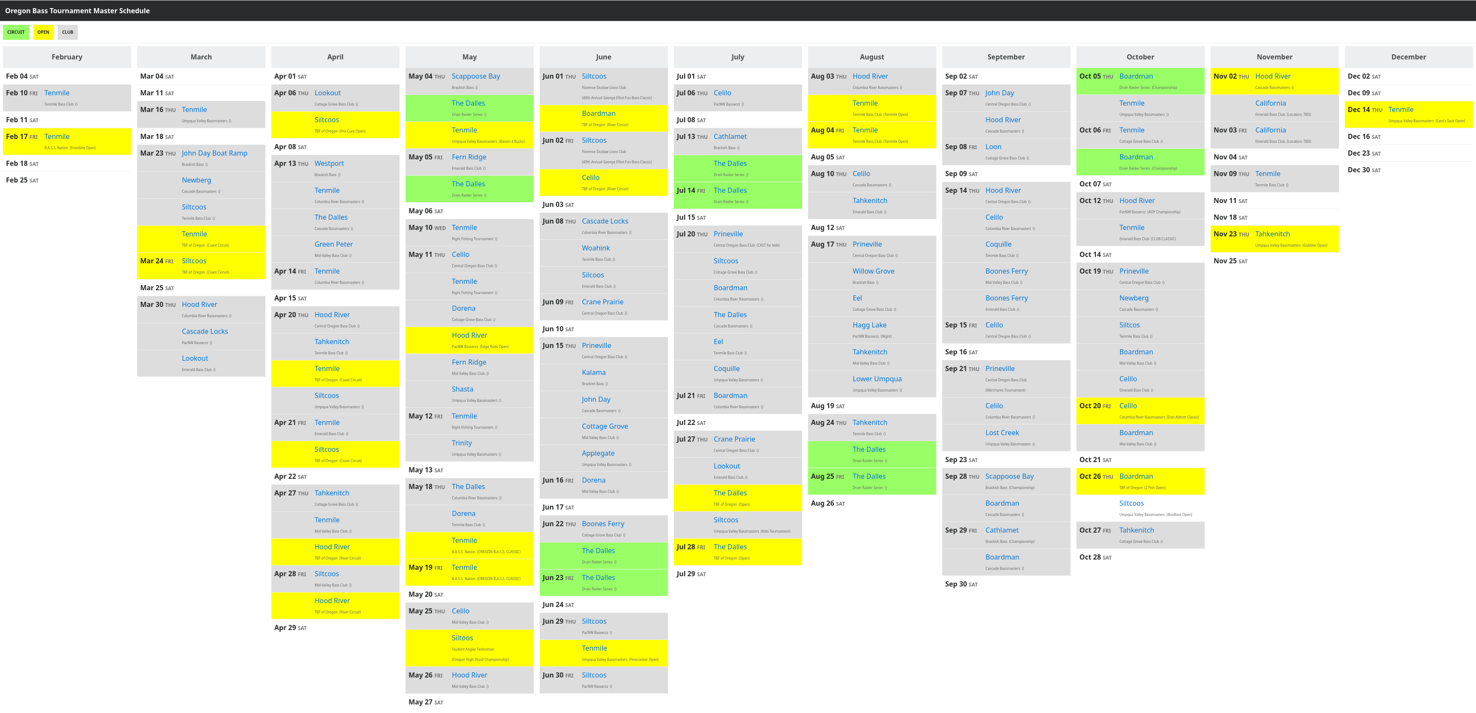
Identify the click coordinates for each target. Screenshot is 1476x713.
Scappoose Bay (476, 76)
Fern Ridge (469, 157)
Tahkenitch (332, 341)
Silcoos (593, 275)
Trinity (462, 443)
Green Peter (334, 244)
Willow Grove (873, 271)
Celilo (461, 254)
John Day (596, 399)
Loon (993, 146)
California (1270, 103)
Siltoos (462, 637)
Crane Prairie (602, 301)
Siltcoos (194, 207)
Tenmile (57, 92)
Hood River (200, 304)
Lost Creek (1002, 432)
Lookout (195, 358)
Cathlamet (730, 136)
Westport (329, 163)
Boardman (599, 113)
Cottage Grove (605, 426)
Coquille (727, 368)
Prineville (597, 345)
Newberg (197, 180)
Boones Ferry (603, 523)
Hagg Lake (870, 325)
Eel (718, 341)
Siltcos (1130, 325)
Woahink (596, 248)
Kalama (594, 372)
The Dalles (331, 217)
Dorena (464, 308)
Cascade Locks (205, 331)
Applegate (598, 453)
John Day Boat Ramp (215, 153)
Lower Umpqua (877, 378)
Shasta (462, 389)
